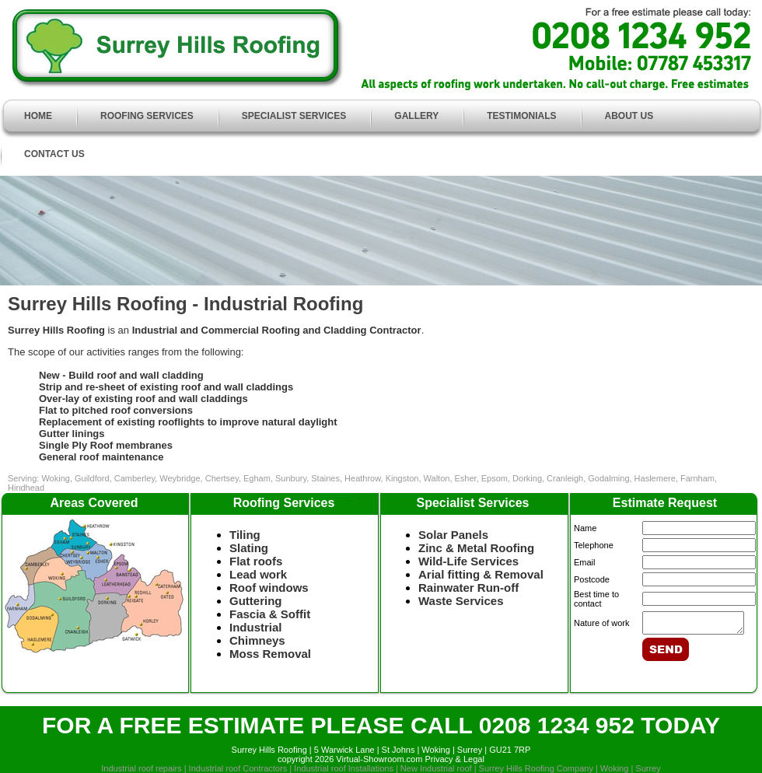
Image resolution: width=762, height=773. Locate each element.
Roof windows (269, 587)
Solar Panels (453, 534)
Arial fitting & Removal (481, 574)
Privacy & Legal (454, 759)
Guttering (255, 600)
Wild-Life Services (468, 561)
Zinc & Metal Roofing (476, 547)
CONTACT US (54, 154)
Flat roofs (255, 561)
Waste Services (461, 600)
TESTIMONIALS (521, 116)
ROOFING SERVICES (147, 116)
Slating (248, 547)
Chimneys (257, 640)
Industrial (255, 627)
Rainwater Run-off (468, 587)
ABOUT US (629, 116)
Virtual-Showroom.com (379, 759)
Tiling (244, 534)
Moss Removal (270, 653)
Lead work (266, 574)
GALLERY (416, 116)
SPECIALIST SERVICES (294, 116)
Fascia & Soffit (269, 614)
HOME (38, 116)
